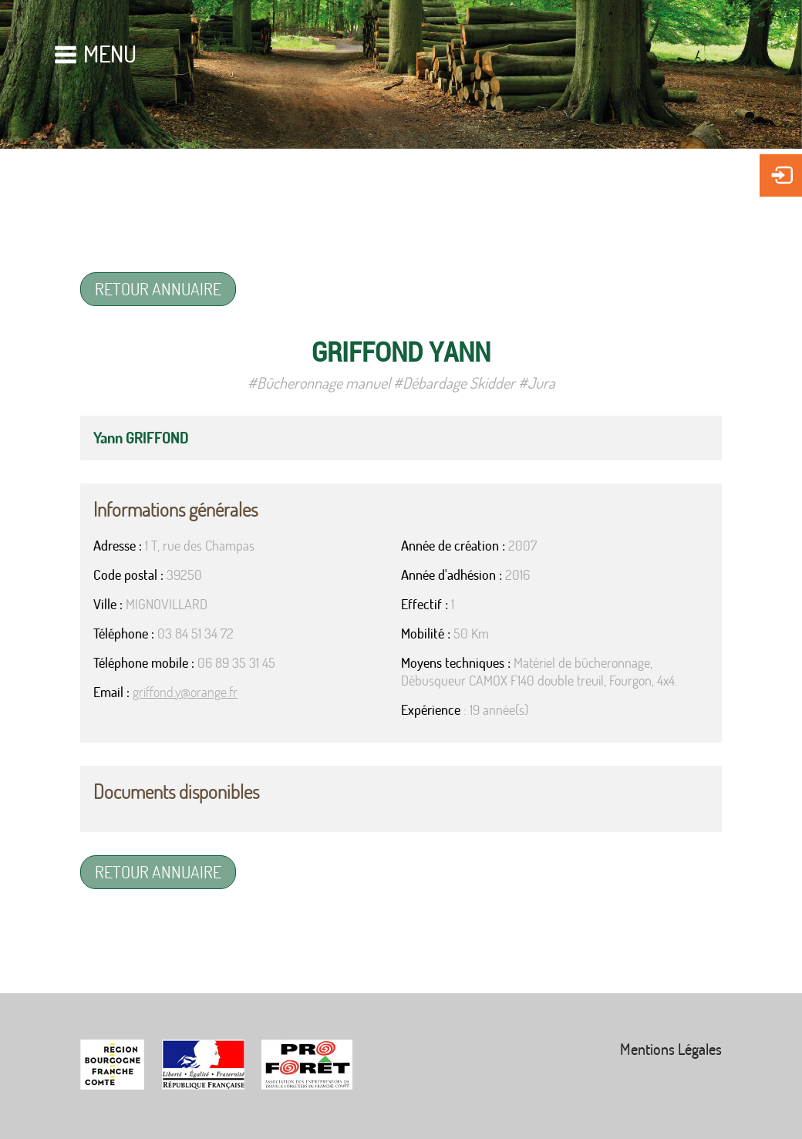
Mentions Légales (671, 1049)
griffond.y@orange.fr (185, 692)
